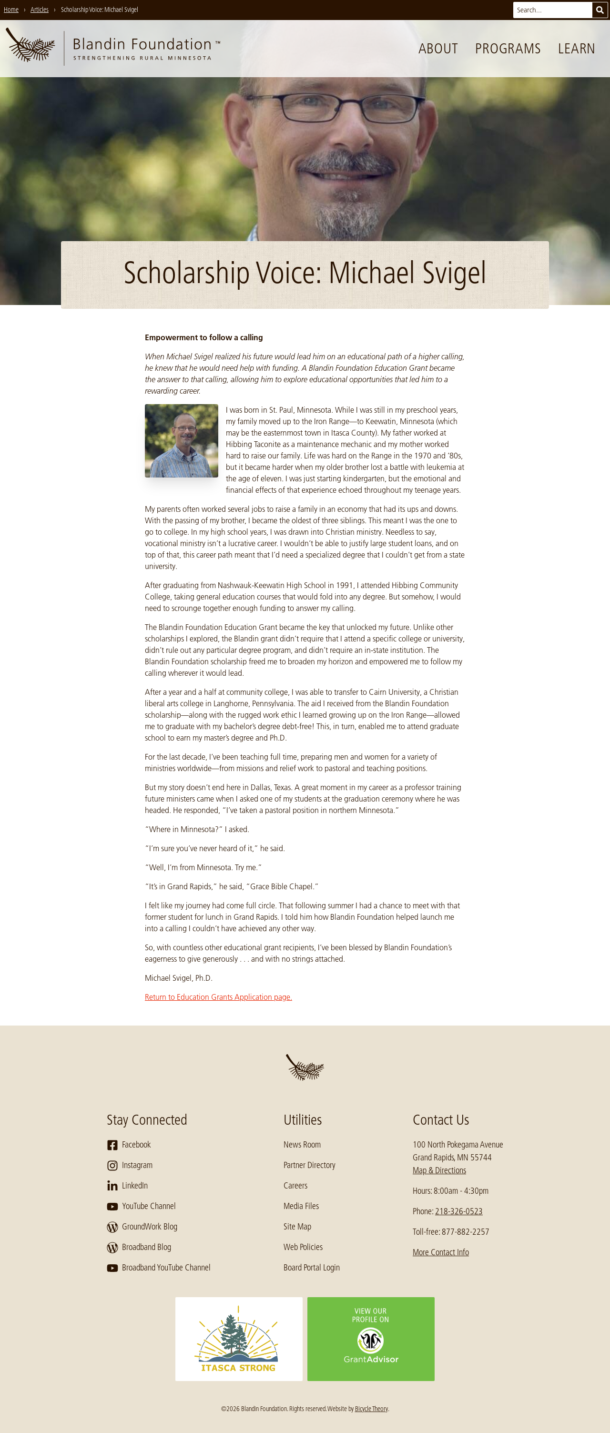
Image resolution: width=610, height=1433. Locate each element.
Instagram (129, 1165)
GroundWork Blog (142, 1227)
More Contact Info (441, 1252)
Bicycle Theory (371, 1408)
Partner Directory (310, 1165)
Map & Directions (439, 1170)
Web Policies (303, 1247)
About (438, 48)
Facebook (129, 1145)
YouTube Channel (141, 1206)
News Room (302, 1144)
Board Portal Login (312, 1267)
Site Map (297, 1226)
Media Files (301, 1206)
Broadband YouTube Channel (159, 1268)
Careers (295, 1185)
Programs (508, 48)
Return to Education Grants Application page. (218, 997)
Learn (577, 48)
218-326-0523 (459, 1211)
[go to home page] (113, 49)
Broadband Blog (139, 1247)
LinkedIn (127, 1186)
